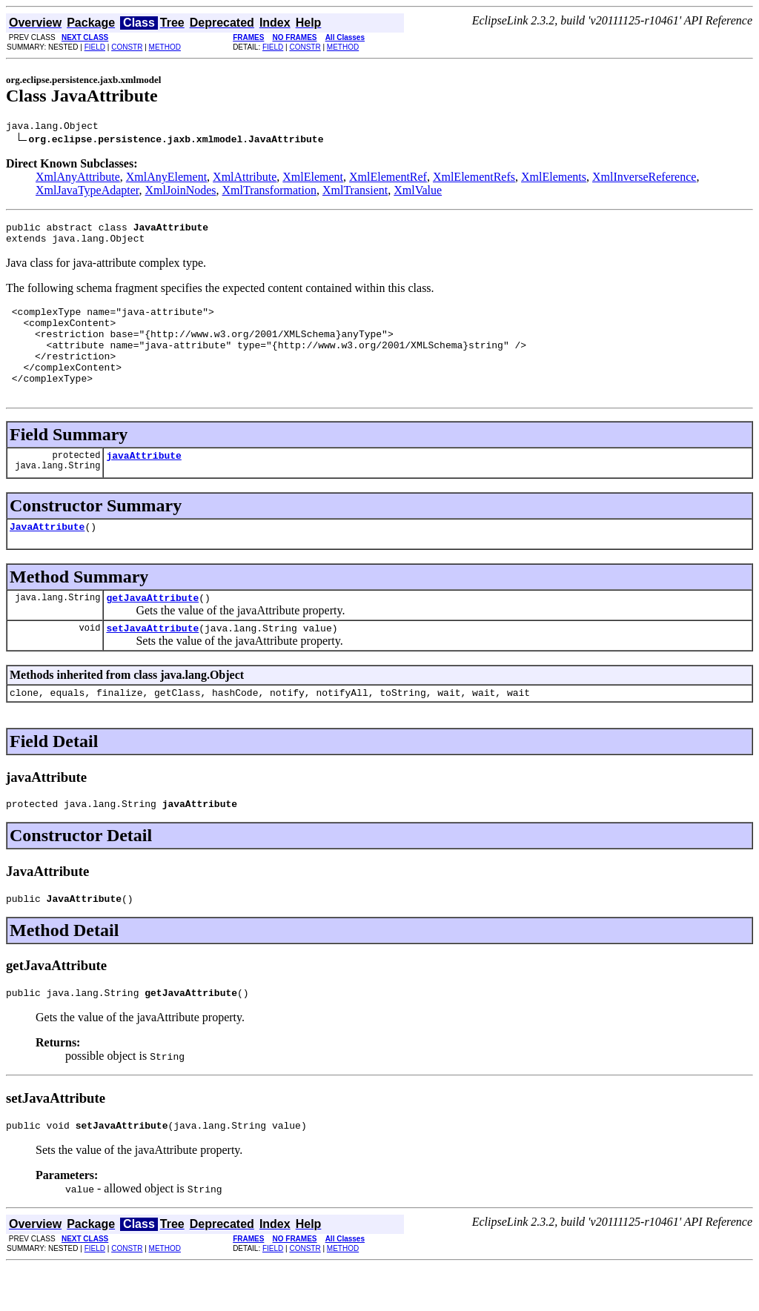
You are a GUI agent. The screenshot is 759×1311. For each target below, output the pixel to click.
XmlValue (418, 192)
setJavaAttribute (152, 661)
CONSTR (126, 47)
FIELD (94, 47)
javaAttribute (143, 481)
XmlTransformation (269, 192)
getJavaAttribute (152, 628)
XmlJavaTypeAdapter (87, 192)
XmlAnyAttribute (78, 179)
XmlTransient (355, 192)
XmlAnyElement (166, 179)
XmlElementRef (388, 179)
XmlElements (553, 179)
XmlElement (312, 179)
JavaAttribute (47, 555)
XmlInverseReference (644, 179)
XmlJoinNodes (180, 192)
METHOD (165, 47)
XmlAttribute (244, 179)
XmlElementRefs (474, 179)
